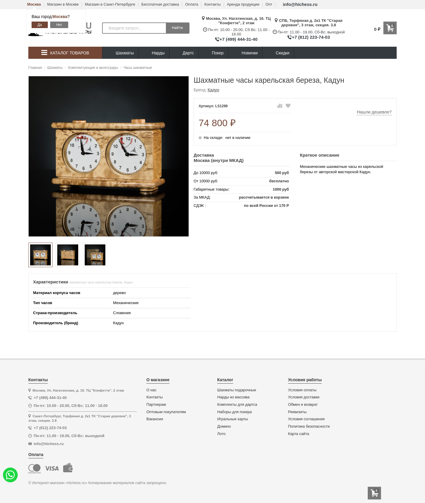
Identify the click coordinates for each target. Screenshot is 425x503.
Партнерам (156, 405)
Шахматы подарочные (236, 390)
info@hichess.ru (300, 4)
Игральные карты (232, 419)
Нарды (154, 53)
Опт (269, 5)
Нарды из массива (233, 397)
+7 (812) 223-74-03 (311, 37)
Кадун (213, 89)
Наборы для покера (234, 412)
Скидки (278, 53)
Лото (221, 434)
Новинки (245, 53)
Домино (224, 426)
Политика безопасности (309, 426)
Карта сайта (298, 434)
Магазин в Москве (63, 5)
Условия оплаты (302, 390)
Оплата (191, 5)
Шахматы (120, 53)
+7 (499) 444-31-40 (239, 39)
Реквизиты (297, 412)
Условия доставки (303, 397)
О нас (151, 390)
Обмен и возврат (303, 405)
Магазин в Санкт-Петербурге (110, 5)
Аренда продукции (243, 5)
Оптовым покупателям (166, 412)
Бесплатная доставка (160, 5)
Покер (213, 53)
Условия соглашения (306, 419)
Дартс (184, 53)
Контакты (212, 5)
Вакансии (154, 419)
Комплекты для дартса (237, 405)
